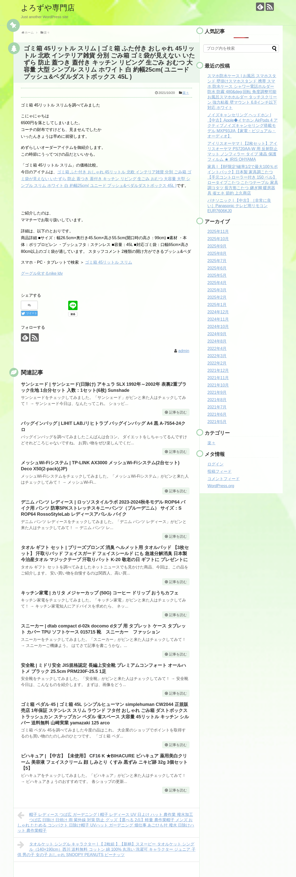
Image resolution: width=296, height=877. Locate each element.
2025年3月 (217, 290)
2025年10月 (218, 239)
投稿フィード (219, 471)
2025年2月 (217, 297)
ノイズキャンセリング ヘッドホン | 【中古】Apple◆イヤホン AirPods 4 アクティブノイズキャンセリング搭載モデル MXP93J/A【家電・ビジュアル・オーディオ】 (242, 125)
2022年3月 (217, 356)
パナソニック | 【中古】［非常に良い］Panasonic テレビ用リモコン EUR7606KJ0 (239, 205)
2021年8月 (217, 400)
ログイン (215, 464)
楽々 (185, 93)
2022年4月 (217, 348)
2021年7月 (217, 407)
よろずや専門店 (48, 8)
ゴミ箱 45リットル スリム (108, 262)
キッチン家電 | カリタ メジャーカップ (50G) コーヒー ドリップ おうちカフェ (99, 592)
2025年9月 (217, 246)
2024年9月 (217, 334)
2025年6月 (217, 268)
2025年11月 (218, 231)
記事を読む (178, 412)
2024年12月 (218, 312)
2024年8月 (217, 341)
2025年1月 (217, 305)
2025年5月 (217, 275)
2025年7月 (217, 261)
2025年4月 (217, 283)
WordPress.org (220, 486)
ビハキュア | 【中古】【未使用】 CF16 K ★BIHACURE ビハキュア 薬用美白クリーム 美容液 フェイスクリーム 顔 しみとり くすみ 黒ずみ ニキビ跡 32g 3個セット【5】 (104, 762)
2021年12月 (218, 370)
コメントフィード (223, 479)
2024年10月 (218, 326)
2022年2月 (217, 363)
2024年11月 (218, 319)
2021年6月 (217, 414)
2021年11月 (218, 378)
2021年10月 (218, 385)
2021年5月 (217, 422)
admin (183, 351)
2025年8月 (217, 253)
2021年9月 (217, 392)
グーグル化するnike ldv (42, 273)
